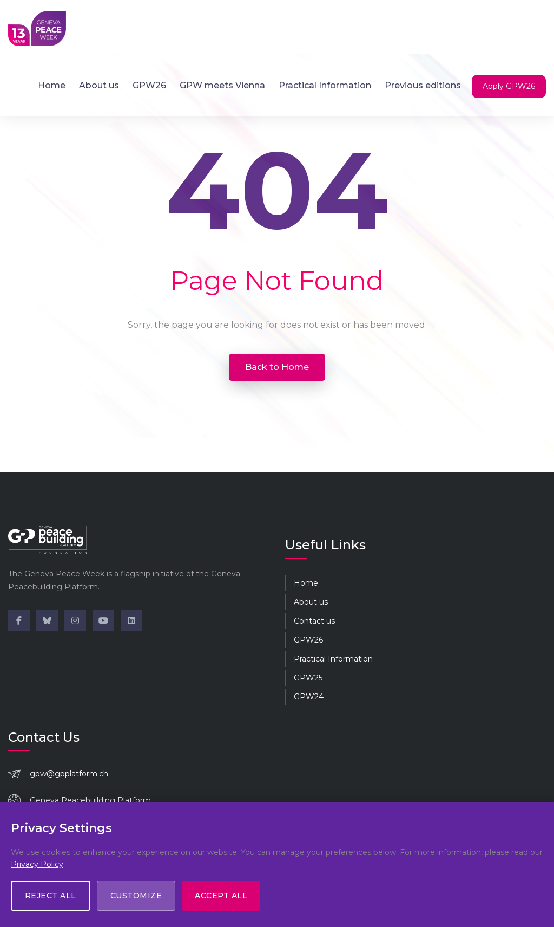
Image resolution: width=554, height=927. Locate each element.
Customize (136, 895)
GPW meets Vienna (222, 85)
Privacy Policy (37, 863)
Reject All (50, 895)
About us (99, 85)
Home (51, 85)
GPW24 (309, 697)
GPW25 (308, 678)
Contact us (314, 621)
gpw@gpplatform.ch (69, 774)
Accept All (221, 895)
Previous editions (423, 85)
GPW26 (149, 85)
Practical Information (325, 85)
